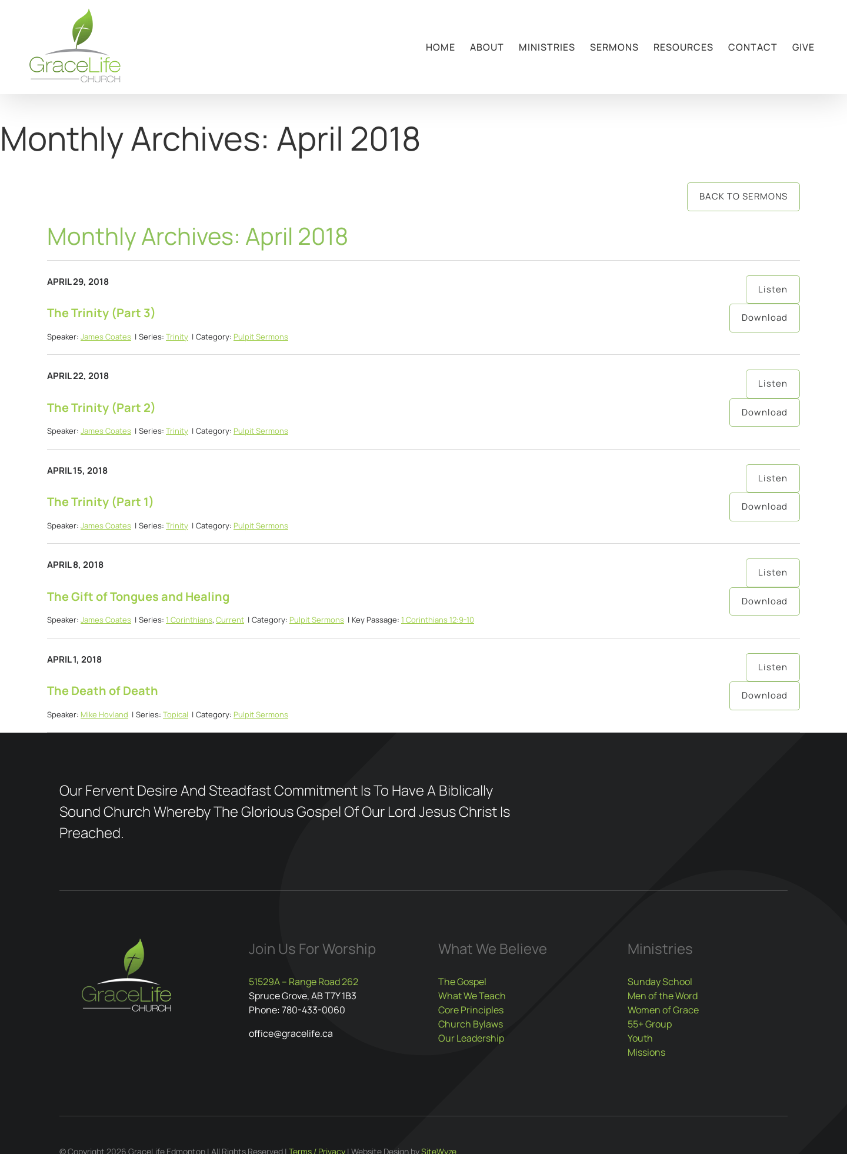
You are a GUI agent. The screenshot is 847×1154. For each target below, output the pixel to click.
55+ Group (650, 1023)
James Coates (106, 336)
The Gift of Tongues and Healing (138, 596)
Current (230, 619)
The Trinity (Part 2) (101, 407)
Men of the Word (663, 995)
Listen (773, 289)
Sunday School (660, 981)
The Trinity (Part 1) (100, 502)
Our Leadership (471, 1038)
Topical (175, 714)
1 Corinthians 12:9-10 (437, 619)
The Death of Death (102, 691)
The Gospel (462, 981)
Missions (646, 1052)
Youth (640, 1038)
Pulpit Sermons (261, 336)
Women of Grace (663, 1009)
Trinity (177, 336)
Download (765, 317)
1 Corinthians (189, 619)
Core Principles (470, 1009)
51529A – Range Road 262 (303, 981)
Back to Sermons (743, 196)
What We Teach (472, 995)
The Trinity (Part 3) (101, 313)
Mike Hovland (104, 714)
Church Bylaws (470, 1023)
